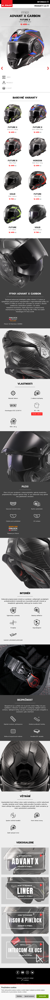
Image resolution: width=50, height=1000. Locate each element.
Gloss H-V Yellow (12, 128)
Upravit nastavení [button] (29, 996)
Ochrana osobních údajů (25, 978)
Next (48, 68)
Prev (2, 68)
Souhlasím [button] (42, 996)
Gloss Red (12, 162)
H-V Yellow (12, 228)
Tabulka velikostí (37, 414)
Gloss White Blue (37, 128)
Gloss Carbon (37, 228)
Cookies (25, 980)
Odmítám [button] (19, 996)
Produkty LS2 (41, 6)
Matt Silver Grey (37, 162)
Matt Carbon (12, 195)
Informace (43, 2)
